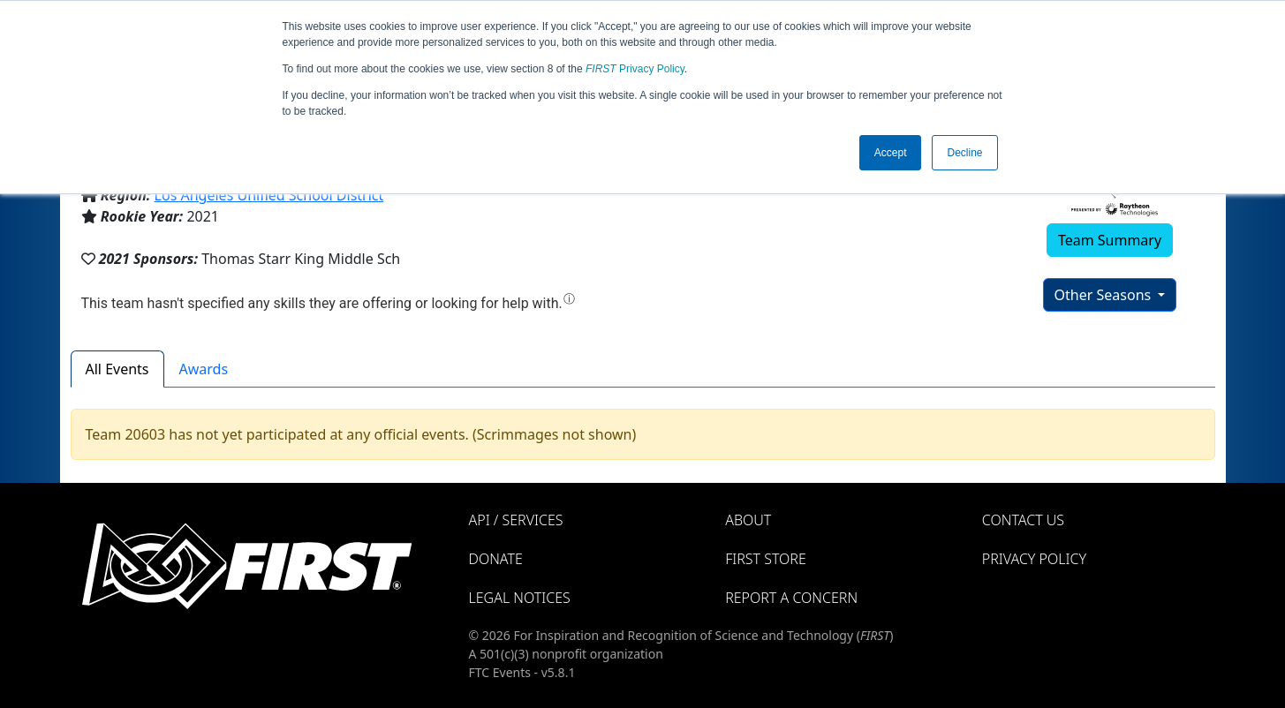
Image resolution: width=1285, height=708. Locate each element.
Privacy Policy (635, 69)
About (748, 520)
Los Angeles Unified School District (269, 195)
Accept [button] (890, 153)
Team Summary (1109, 240)
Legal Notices (520, 597)
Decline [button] (964, 153)
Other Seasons (1104, 295)
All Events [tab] (117, 369)
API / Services (516, 520)
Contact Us (1023, 520)
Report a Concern (791, 597)
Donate (496, 559)
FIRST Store (765, 559)
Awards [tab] (204, 369)
